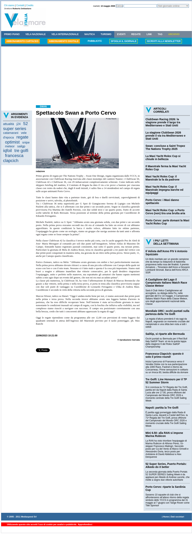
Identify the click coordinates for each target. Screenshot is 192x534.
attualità (8, 124)
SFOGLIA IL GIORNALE (123, 41)
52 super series (15, 126)
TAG (160, 34)
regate (22, 137)
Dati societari (177, 517)
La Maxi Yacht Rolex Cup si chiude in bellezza (162, 157)
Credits (29, 5)
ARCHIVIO (174, 34)
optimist (12, 142)
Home (166, 517)
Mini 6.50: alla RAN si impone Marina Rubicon (164, 434)
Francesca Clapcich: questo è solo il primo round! (164, 355)
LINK (149, 34)
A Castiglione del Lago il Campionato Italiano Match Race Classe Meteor (166, 282)
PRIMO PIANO (12, 34)
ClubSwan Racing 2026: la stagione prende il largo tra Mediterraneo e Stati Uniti (162, 122)
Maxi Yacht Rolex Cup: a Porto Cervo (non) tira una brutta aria (165, 212)
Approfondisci (84, 524)
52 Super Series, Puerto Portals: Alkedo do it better (166, 465)
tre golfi (21, 150)
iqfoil (7, 150)
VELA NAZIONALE (35, 34)
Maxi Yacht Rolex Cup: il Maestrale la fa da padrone (162, 178)
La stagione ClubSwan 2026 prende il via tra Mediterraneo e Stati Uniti (165, 135)
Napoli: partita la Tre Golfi (161, 407)
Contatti (20, 5)
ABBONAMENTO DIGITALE (64, 41)
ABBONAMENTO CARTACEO (22, 41)
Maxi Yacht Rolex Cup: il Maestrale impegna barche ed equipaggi (164, 189)
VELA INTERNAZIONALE (65, 34)
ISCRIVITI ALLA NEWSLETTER (163, 41)
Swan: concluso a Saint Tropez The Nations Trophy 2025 (165, 147)
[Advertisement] (96, 76)
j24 (18, 124)
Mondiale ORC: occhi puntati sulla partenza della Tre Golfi (167, 312)
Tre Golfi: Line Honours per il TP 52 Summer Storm (166, 381)
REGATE (136, 34)
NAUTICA (89, 34)
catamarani (10, 132)
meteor (10, 146)
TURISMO (106, 34)
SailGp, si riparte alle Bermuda (165, 333)
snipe (26, 142)
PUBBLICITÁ (95, 41)
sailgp (21, 146)
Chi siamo (9, 5)
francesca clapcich (13, 158)
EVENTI (121, 34)
